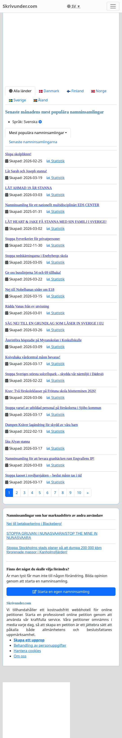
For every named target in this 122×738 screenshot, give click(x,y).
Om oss (20, 656)
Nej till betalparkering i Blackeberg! (34, 524)
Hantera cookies (27, 650)
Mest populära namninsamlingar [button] (36, 132)
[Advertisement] (61, 51)
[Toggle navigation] (113, 6)
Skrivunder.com (20, 6)
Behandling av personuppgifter (40, 645)
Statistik (56, 160)
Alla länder (20, 90)
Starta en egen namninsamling (61, 591)
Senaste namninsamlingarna (33, 141)
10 (79, 492)
